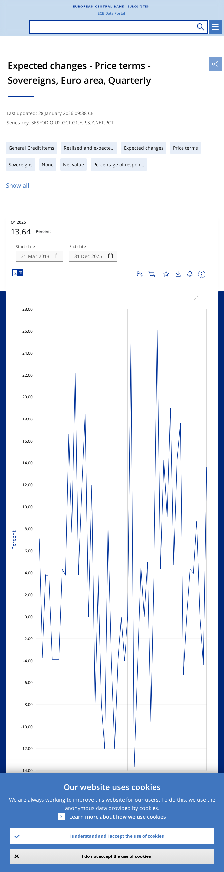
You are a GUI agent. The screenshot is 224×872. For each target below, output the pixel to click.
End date (77, 246)
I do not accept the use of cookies (116, 856)
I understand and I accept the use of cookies (117, 836)
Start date (25, 246)
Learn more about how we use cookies (117, 816)
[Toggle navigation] (215, 27)
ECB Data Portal (111, 13)
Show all (17, 185)
